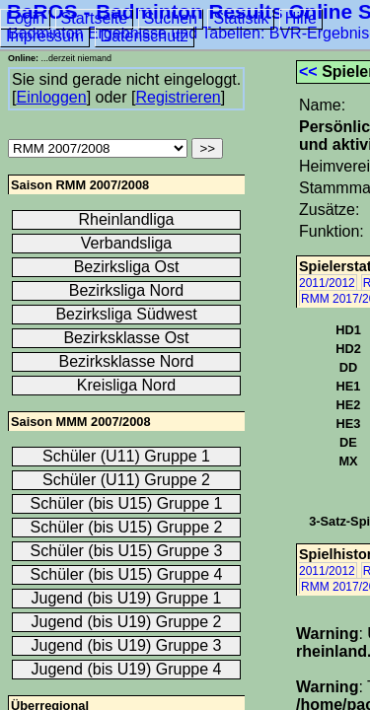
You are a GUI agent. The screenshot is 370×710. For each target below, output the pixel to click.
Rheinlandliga (127, 219)
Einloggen (51, 97)
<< (308, 71)
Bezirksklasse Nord (126, 361)
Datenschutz (144, 36)
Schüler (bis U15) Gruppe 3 (127, 550)
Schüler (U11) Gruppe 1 (126, 456)
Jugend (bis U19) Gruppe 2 (127, 621)
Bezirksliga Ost (127, 266)
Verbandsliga (127, 243)
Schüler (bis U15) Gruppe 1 (127, 503)
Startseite (94, 18)
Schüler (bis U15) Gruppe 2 (127, 527)
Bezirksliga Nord (126, 290)
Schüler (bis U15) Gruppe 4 (127, 574)
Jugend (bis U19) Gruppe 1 (127, 598)
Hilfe (301, 18)
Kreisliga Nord (126, 385)
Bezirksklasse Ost (125, 337)
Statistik (240, 18)
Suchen (170, 18)
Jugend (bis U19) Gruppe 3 (127, 645)
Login (25, 18)
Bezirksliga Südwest (125, 314)
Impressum (45, 36)
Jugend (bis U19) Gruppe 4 (127, 669)
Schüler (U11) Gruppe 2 (126, 479)
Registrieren (177, 97)
